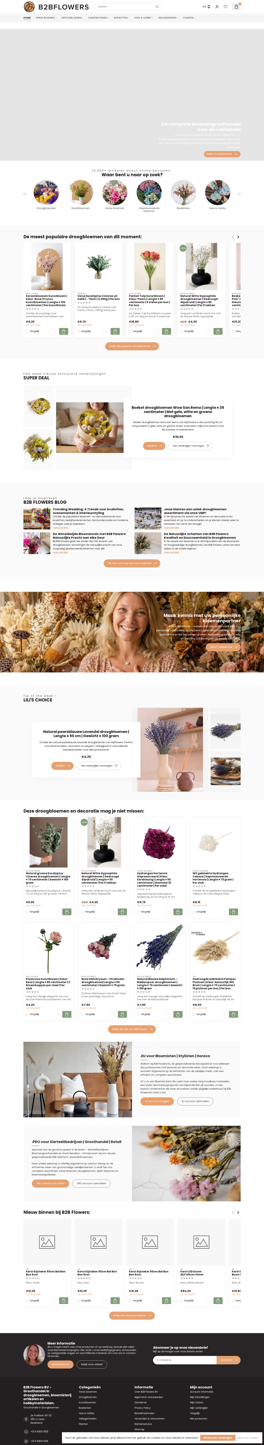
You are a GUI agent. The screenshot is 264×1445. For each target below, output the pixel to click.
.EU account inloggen (157, 1101)
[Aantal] (55, 331)
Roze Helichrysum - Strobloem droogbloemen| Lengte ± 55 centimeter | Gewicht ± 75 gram (103, 982)
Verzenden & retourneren (149, 1418)
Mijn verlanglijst (199, 1408)
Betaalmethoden (145, 1413)
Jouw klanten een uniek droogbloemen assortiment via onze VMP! (195, 511)
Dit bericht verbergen (218, 1437)
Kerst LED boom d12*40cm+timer (192, 1273)
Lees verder (60, 527)
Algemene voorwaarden (149, 1397)
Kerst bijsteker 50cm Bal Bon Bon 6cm (45, 1273)
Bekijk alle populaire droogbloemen (132, 346)
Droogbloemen (72, 17)
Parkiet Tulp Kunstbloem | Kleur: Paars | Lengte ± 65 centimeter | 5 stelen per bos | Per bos (149, 301)
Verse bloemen (45, 17)
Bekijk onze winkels (92, 1364)
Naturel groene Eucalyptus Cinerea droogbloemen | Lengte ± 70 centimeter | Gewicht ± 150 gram (48, 878)
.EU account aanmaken (195, 1101)
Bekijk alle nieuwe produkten (132, 1315)
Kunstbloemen (98, 17)
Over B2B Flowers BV (146, 1391)
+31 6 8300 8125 (39, 1431)
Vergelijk (34, 331)
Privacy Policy (142, 1408)
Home (27, 17)
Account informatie (201, 1391)
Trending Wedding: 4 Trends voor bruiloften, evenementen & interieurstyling (88, 511)
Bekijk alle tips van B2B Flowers (132, 1029)
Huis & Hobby (143, 17)
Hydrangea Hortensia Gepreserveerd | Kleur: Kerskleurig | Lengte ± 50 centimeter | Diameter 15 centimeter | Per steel (154, 879)
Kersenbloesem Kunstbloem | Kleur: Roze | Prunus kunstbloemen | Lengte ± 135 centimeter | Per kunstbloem (46, 301)
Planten (188, 17)
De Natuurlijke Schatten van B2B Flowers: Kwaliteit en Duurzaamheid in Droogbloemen (200, 536)
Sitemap (139, 1429)
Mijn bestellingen (200, 1397)
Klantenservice (60, 1364)
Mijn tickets (196, 1402)
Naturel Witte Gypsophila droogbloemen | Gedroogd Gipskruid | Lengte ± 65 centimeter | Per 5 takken (199, 301)
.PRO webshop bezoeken (50, 1183)
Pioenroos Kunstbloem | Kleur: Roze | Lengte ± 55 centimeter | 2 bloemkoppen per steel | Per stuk (48, 984)
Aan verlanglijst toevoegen (191, 445)
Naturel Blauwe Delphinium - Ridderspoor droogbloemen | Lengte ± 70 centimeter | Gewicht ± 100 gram (159, 984)
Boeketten (121, 17)
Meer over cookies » (248, 1437)
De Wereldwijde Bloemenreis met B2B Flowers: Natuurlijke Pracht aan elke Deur (89, 536)
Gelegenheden (167, 17)
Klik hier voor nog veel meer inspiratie (132, 563)
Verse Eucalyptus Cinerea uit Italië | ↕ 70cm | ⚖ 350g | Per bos (98, 298)
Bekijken (154, 445)
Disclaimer (141, 1402)
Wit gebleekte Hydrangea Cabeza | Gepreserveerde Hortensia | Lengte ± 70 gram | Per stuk (213, 878)
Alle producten (198, 1418)
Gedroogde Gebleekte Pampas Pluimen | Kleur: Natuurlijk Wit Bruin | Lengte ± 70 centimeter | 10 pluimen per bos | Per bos (214, 984)
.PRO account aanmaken (91, 1183)
